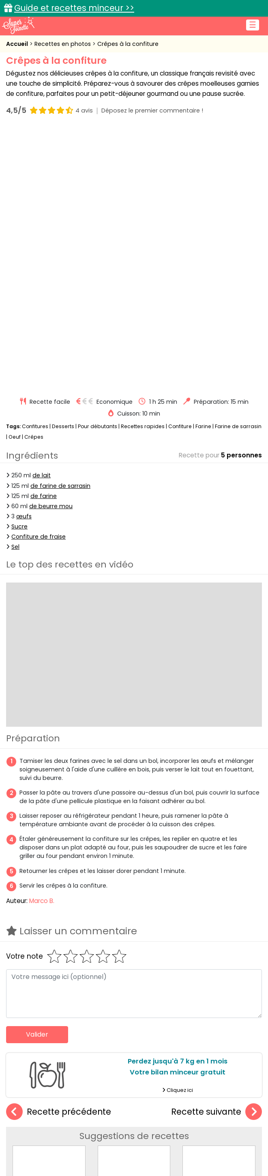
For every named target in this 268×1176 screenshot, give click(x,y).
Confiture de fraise (38, 276)
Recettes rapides (143, 165)
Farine (203, 165)
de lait (41, 215)
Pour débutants (97, 165)
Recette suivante (216, 851)
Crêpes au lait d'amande (220, 943)
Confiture (180, 165)
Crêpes (33, 176)
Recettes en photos (63, 44)
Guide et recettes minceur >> (74, 8)
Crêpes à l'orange (49, 943)
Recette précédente (58, 851)
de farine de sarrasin (60, 225)
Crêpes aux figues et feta (136, 943)
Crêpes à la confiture (128, 44)
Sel (15, 286)
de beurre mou (51, 246)
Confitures (35, 165)
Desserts (63, 165)
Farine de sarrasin (238, 165)
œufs (24, 256)
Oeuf (15, 176)
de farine (43, 236)
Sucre (19, 266)
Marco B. (41, 640)
